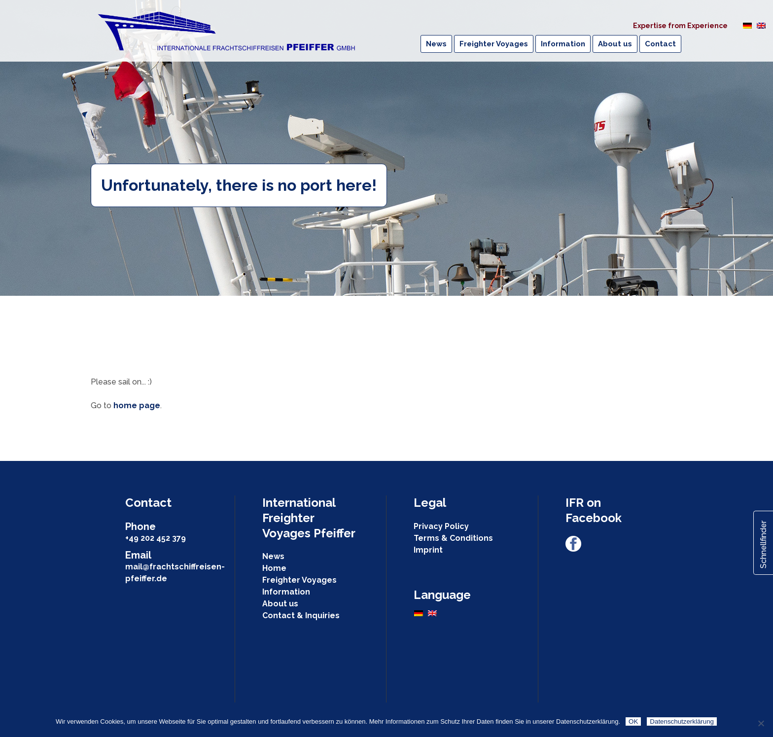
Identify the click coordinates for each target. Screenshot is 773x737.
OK (633, 721)
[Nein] (761, 723)
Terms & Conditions (453, 538)
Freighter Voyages (299, 580)
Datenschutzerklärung (682, 721)
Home (274, 568)
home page (136, 405)
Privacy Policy (441, 526)
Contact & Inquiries (301, 615)
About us (280, 603)
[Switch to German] (747, 25)
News (273, 556)
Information (286, 592)
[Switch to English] (761, 25)
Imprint (428, 550)
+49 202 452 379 (155, 538)
